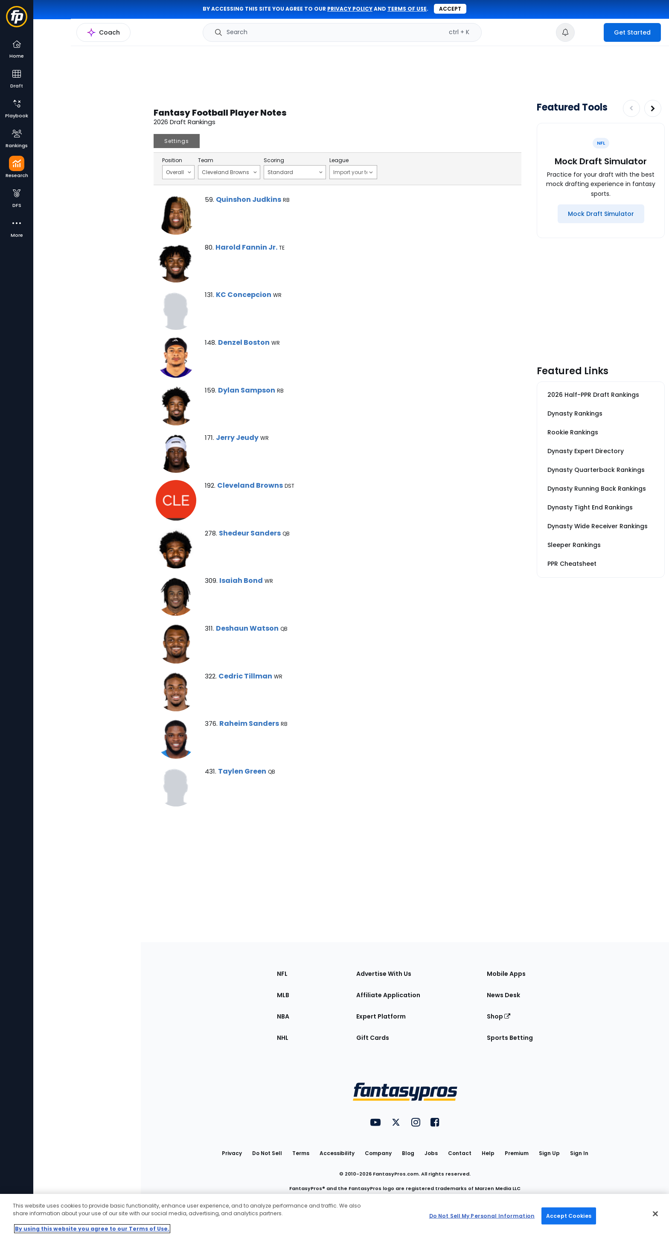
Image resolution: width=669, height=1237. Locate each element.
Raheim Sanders (249, 723)
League (339, 160)
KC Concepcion (243, 295)
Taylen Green (242, 771)
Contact (459, 1153)
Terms (300, 1153)
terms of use (407, 8)
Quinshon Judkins (248, 199)
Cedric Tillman (245, 676)
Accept (450, 8)
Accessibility (337, 1153)
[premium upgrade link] (589, 32)
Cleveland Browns (250, 485)
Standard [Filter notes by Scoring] (295, 172)
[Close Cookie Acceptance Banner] (655, 1214)
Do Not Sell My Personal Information (482, 1215)
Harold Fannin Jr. (246, 247)
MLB (283, 995)
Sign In (579, 1153)
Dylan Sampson (246, 390)
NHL (282, 1037)
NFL (282, 973)
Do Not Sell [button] (267, 1153)
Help (488, 1153)
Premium (517, 1153)
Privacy (232, 1153)
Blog (408, 1153)
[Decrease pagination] (631, 108)
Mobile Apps (506, 973)
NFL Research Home (75, 36)
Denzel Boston (244, 342)
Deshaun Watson (247, 628)
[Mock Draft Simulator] (601, 213)
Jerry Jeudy (237, 437)
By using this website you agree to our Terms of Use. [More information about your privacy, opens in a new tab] (92, 1228)
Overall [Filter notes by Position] (178, 172)
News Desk (503, 995)
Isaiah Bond (241, 580)
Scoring (274, 160)
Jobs (431, 1153)
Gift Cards (372, 1037)
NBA (283, 1016)
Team (205, 160)
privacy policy (349, 8)
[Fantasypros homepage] (16, 20)
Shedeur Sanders (250, 533)
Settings (176, 141)
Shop (498, 1016)
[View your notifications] (565, 32)
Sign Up (549, 1153)
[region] (334, 1215)
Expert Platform (381, 1016)
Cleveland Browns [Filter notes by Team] (229, 172)
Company (378, 1153)
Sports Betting (510, 1037)
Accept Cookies (568, 1215)
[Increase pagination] (652, 108)
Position (172, 160)
